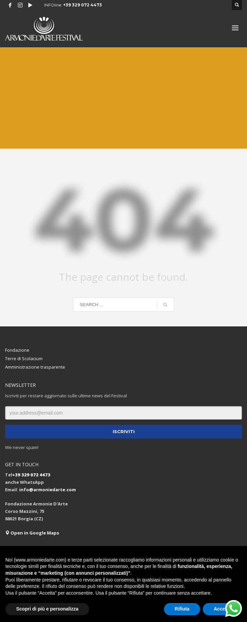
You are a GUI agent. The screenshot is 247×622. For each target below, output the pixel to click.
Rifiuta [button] (182, 609)
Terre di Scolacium (24, 358)
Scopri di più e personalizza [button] (47, 609)
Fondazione (17, 350)
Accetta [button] (222, 609)
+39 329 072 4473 (82, 4)
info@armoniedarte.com (47, 490)
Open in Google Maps (32, 533)
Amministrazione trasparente (35, 367)
